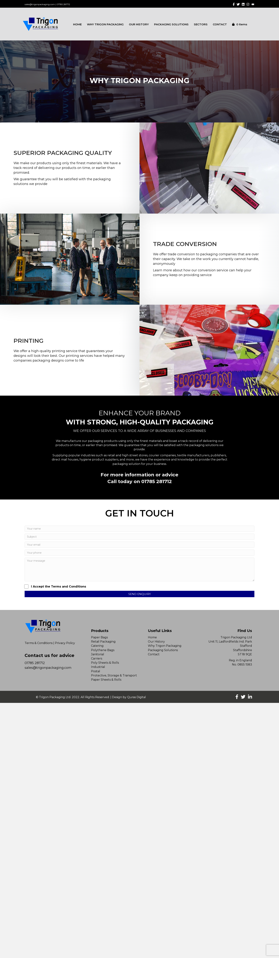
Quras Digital (136, 697)
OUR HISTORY (139, 24)
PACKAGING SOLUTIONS (171, 24)
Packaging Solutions (163, 650)
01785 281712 (63, 4)
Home (152, 637)
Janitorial (97, 654)
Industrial (98, 667)
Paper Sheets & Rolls (106, 679)
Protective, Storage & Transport (114, 675)
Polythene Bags (102, 650)
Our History (156, 641)
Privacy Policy (65, 643)
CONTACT (220, 24)
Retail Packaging (103, 641)
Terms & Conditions (39, 643)
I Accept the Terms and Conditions (55, 586)
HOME (77, 24)
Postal (95, 671)
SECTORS (201, 24)
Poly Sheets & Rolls (105, 662)
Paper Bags (99, 637)
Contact (154, 654)
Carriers (96, 658)
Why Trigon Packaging (164, 645)
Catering (97, 645)
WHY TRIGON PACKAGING (105, 24)
